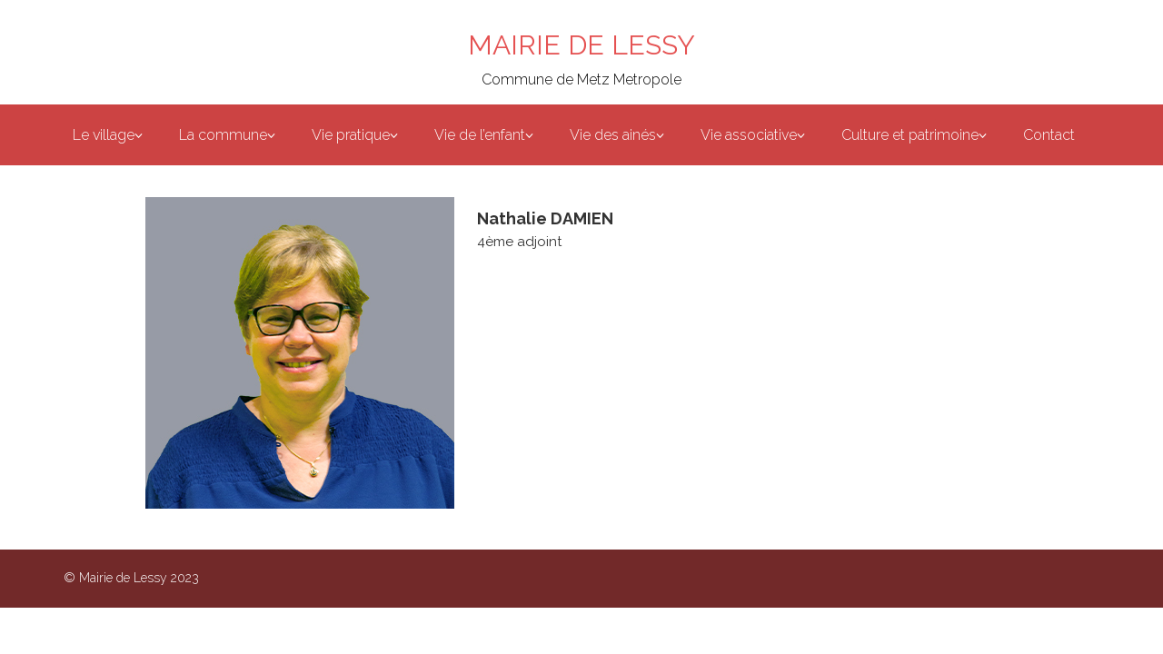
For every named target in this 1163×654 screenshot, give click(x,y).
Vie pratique (351, 135)
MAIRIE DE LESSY (581, 45)
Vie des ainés (613, 135)
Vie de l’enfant (479, 135)
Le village (103, 135)
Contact (1049, 135)
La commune (223, 135)
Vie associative (749, 135)
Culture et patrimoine (910, 135)
